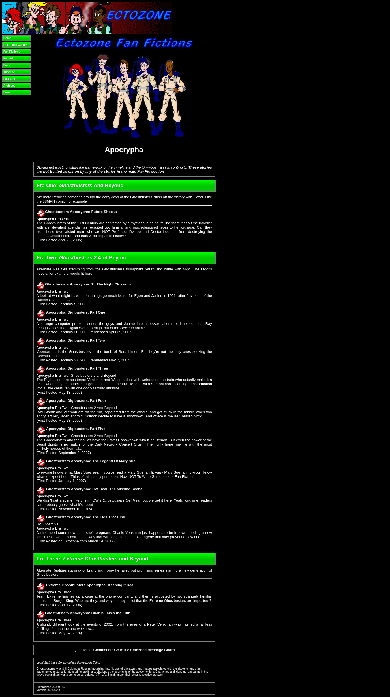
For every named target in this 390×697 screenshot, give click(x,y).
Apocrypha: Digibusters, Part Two (75, 340)
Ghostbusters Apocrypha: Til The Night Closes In (88, 284)
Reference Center (15, 44)
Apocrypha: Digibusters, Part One (75, 312)
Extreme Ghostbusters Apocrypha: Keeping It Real (90, 585)
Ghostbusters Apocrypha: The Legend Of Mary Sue (91, 461)
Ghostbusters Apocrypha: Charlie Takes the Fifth (87, 613)
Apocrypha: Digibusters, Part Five (76, 429)
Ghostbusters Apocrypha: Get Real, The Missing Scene (94, 489)
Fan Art (8, 58)
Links (7, 92)
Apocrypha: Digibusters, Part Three (77, 368)
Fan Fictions (11, 51)
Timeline (9, 72)
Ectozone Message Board (152, 650)
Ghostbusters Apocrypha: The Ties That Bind (85, 517)
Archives (9, 85)
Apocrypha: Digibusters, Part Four (76, 400)
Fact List (9, 78)
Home (7, 38)
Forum (7, 65)
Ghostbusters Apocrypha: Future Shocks (81, 212)
